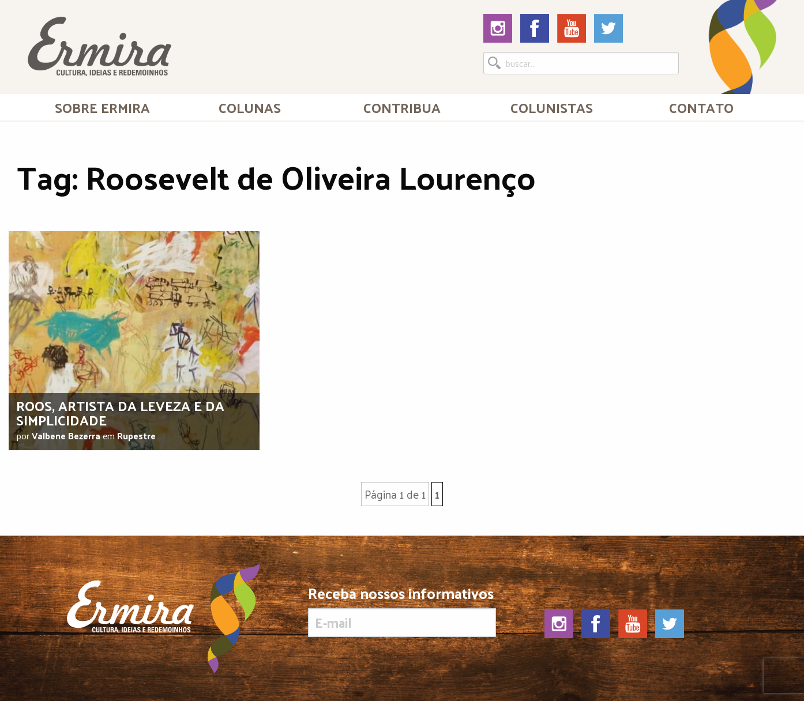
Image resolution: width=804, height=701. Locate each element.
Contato (701, 107)
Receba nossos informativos (402, 611)
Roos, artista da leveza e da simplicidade (120, 412)
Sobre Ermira (102, 107)
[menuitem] (103, 107)
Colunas (250, 107)
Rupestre (136, 435)
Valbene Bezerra (66, 435)
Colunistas (551, 107)
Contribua (402, 107)
